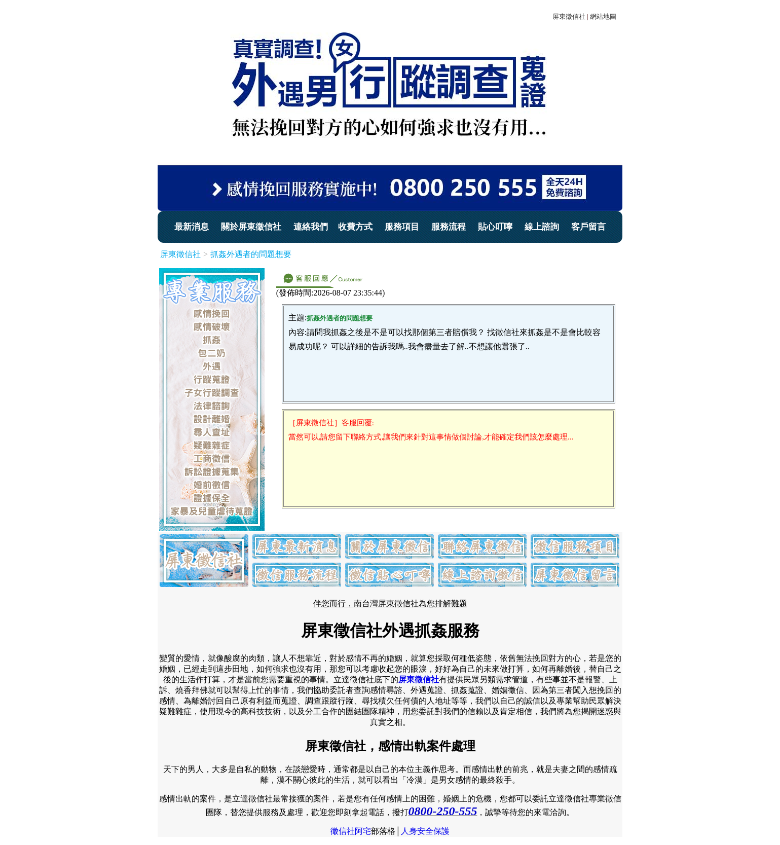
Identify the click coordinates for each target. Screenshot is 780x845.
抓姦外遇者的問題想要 (250, 254)
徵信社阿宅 (350, 831)
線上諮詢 (542, 227)
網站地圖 (603, 16)
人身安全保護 (425, 831)
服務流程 (448, 227)
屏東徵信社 (568, 16)
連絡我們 (310, 227)
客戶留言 (588, 227)
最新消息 (191, 227)
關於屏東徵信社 (251, 227)
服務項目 (402, 227)
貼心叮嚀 (495, 227)
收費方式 (355, 227)
